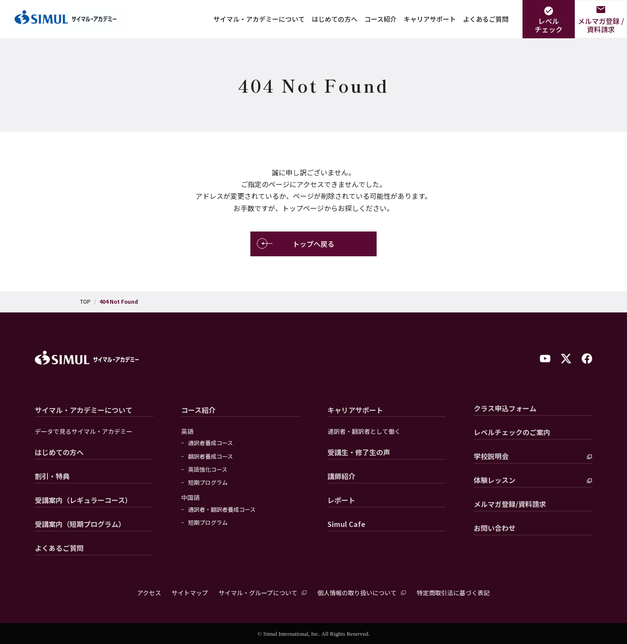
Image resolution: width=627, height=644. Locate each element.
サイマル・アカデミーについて (259, 18)
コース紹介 (380, 18)
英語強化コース (207, 469)
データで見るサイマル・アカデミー (83, 431)
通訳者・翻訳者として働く (364, 431)
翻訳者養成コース (210, 456)
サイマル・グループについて (258, 592)
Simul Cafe (346, 524)
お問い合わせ (495, 528)
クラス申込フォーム (505, 408)
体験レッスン (495, 480)
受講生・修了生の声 (358, 452)
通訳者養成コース (210, 443)
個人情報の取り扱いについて (357, 592)
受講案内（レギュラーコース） (83, 500)
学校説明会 (491, 456)
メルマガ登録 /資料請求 (601, 25)
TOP (85, 301)
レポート (341, 500)
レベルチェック (549, 25)
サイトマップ (190, 592)
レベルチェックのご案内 (512, 432)
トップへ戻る (295, 243)
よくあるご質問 (486, 18)
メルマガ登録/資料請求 (510, 504)
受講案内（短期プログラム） (80, 524)
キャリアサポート (430, 18)
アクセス (149, 592)
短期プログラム (208, 482)
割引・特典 (52, 476)
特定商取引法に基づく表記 (453, 592)
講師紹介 (341, 476)
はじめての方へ (334, 18)
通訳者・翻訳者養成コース (222, 509)
